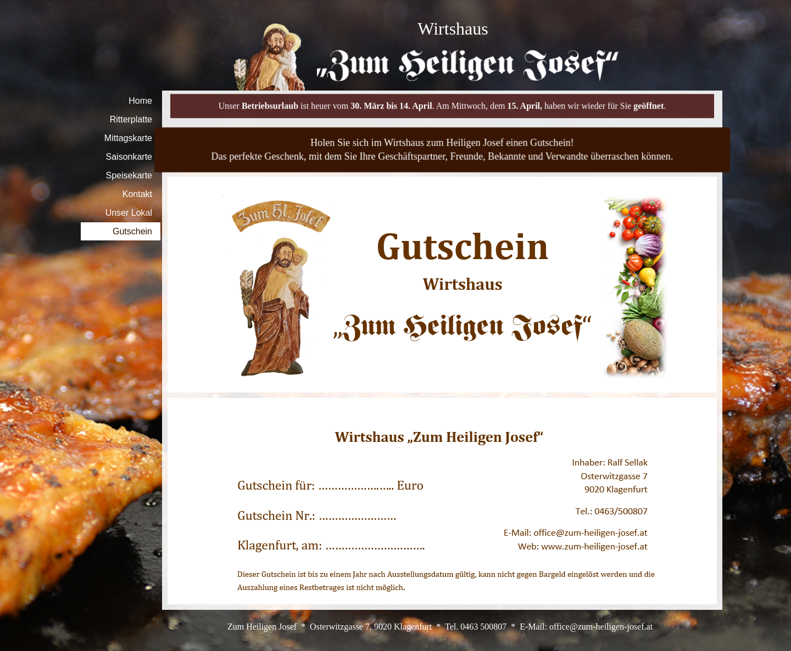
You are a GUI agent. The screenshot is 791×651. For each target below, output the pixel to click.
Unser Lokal (128, 212)
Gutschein (132, 231)
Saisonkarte (129, 156)
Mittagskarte (128, 138)
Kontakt (137, 194)
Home (140, 100)
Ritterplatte (131, 119)
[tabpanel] (453, 29)
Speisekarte (129, 175)
